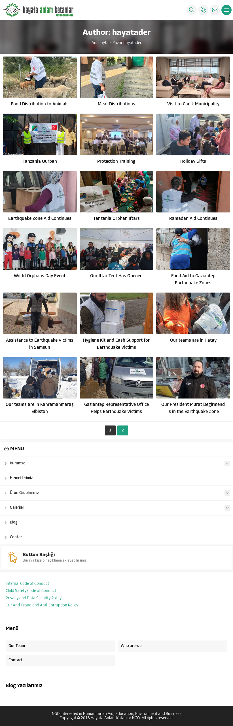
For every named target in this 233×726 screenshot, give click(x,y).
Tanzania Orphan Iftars (116, 218)
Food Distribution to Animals (40, 104)
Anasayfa (100, 43)
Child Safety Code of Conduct (31, 591)
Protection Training (116, 161)
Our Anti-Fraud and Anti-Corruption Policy (42, 605)
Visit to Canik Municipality (193, 104)
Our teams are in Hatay (193, 340)
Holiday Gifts (193, 161)
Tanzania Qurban (40, 161)
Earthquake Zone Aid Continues (39, 218)
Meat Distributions (116, 104)
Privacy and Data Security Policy (34, 598)
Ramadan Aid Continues (193, 218)
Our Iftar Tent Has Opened (116, 276)
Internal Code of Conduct (27, 584)
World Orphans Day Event (39, 276)
